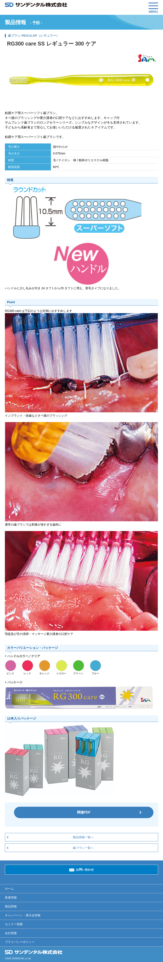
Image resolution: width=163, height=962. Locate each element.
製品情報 (11, 906)
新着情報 (11, 897)
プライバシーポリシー (20, 942)
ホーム (9, 888)
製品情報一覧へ (83, 837)
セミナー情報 (14, 924)
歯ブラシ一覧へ (83, 847)
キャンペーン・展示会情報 (23, 915)
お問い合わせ (85, 869)
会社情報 (11, 933)
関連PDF (84, 812)
